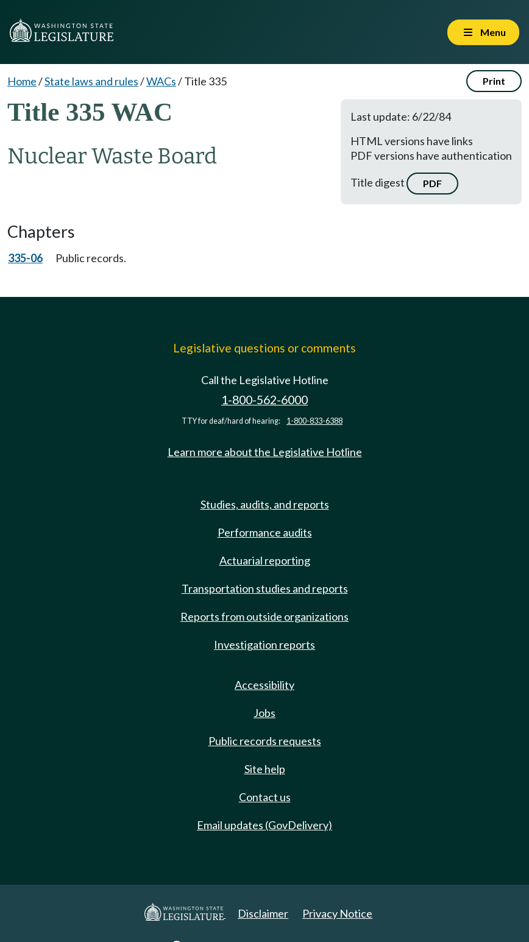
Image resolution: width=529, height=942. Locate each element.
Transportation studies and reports (265, 588)
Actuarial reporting (264, 560)
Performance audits (265, 532)
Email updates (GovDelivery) (264, 825)
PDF (432, 183)
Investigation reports (264, 644)
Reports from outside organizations (264, 616)
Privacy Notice (337, 913)
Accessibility (264, 684)
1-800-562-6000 (264, 400)
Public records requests (264, 741)
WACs (161, 81)
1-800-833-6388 (314, 421)
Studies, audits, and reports (265, 504)
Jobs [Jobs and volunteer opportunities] (264, 712)
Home (22, 81)
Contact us (265, 797)
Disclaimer (263, 913)
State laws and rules (91, 81)
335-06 (25, 258)
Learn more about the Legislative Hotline (265, 452)
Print (494, 81)
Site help (264, 769)
